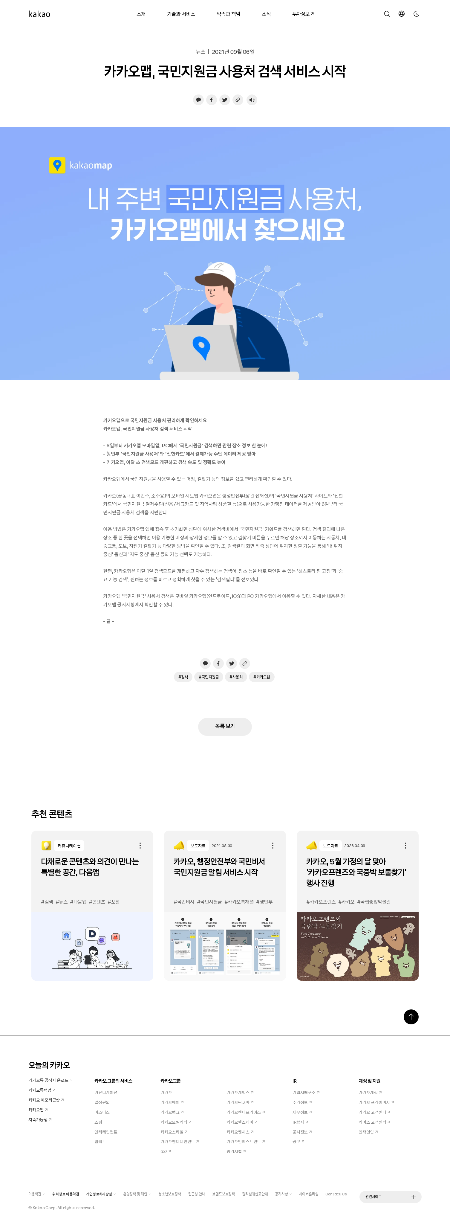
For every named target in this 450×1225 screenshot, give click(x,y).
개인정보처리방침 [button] (101, 1194)
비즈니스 (102, 1112)
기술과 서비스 (181, 13)
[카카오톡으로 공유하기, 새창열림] (198, 99)
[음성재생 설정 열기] (252, 99)
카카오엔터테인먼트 (179, 1141)
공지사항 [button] (283, 1194)
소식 (266, 13)
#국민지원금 (209, 677)
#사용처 (236, 677)
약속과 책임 (228, 13)
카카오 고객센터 (374, 1112)
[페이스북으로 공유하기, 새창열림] (211, 99)
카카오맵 (38, 1110)
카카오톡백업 (41, 1090)
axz (165, 1151)
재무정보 (302, 1112)
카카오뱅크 (171, 1112)
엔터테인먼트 (105, 1132)
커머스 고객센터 (374, 1122)
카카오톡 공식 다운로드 (50, 1080)
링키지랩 (236, 1151)
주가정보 (302, 1102)
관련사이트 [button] (390, 1196)
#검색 (183, 677)
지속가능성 (39, 1119)
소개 (141, 13)
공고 (298, 1141)
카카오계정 (370, 1092)
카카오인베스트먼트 (245, 1141)
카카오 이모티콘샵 (46, 1100)
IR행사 (300, 1122)
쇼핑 (98, 1122)
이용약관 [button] (36, 1194)
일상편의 (102, 1102)
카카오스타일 (173, 1132)
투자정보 (300, 12)
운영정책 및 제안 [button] (137, 1194)
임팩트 (100, 1141)
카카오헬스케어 (241, 1122)
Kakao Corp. (45, 1207)
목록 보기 (225, 726)
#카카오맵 (261, 677)
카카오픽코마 (239, 1102)
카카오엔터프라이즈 (245, 1112)
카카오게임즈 (239, 1092)
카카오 (166, 1092)
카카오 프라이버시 (376, 1102)
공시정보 (302, 1132)
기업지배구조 (306, 1092)
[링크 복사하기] (237, 99)
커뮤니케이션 (105, 1092)
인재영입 (368, 1132)
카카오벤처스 (239, 1132)
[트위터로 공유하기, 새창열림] (224, 99)
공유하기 (140, 845)
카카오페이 (171, 1102)
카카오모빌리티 (175, 1122)
